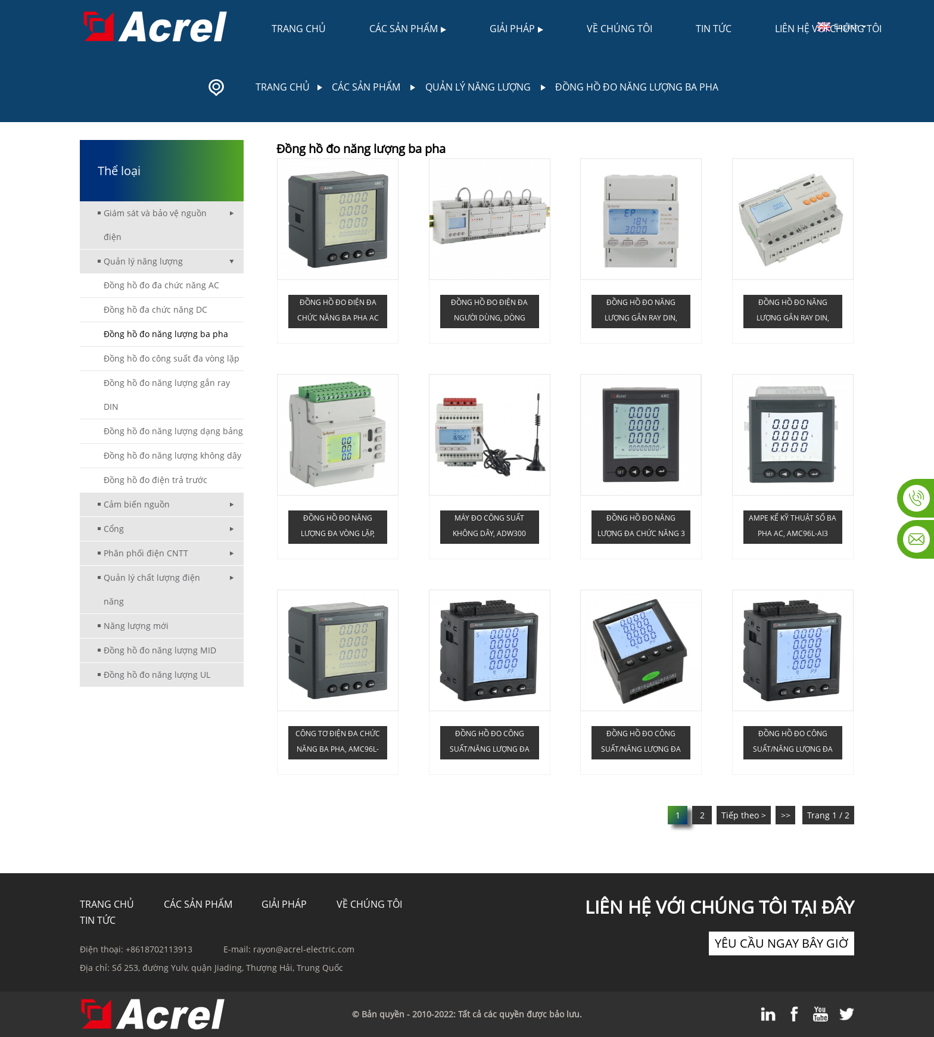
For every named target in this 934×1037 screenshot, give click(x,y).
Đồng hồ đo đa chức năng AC (161, 285)
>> (785, 815)
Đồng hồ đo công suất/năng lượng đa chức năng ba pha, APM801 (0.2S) (641, 743)
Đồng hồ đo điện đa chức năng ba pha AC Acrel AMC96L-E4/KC (338, 312)
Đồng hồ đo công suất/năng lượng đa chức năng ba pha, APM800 (490, 743)
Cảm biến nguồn (137, 504)
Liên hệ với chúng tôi (828, 28)
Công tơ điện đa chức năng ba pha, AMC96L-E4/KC (337, 743)
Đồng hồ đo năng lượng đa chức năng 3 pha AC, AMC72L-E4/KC (641, 528)
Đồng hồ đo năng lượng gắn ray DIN (167, 394)
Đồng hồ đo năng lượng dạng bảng (173, 431)
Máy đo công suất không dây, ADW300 (489, 525)
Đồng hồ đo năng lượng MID (160, 650)
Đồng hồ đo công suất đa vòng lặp (171, 358)
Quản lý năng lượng (478, 87)
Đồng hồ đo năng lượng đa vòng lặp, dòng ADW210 (338, 528)
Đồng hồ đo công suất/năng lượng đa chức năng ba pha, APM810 (793, 743)
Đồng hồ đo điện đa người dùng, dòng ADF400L (489, 312)
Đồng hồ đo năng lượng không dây (172, 455)
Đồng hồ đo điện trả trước (155, 479)
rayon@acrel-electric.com (303, 949)
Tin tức (713, 28)
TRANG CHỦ (107, 904)
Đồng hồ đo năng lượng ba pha (636, 87)
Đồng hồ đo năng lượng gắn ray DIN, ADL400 (641, 312)
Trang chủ (299, 28)
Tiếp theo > (743, 815)
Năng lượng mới (136, 625)
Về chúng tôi (619, 28)
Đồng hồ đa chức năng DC (155, 309)
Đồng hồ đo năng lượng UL (157, 674)
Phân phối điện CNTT (146, 553)
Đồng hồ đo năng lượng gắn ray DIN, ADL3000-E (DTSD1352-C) (792, 312)
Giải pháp (516, 28)
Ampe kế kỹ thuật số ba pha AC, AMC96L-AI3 (792, 525)
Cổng (114, 528)
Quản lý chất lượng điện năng (152, 589)
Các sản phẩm (407, 28)
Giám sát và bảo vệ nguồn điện (155, 224)
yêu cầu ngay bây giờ (781, 943)
